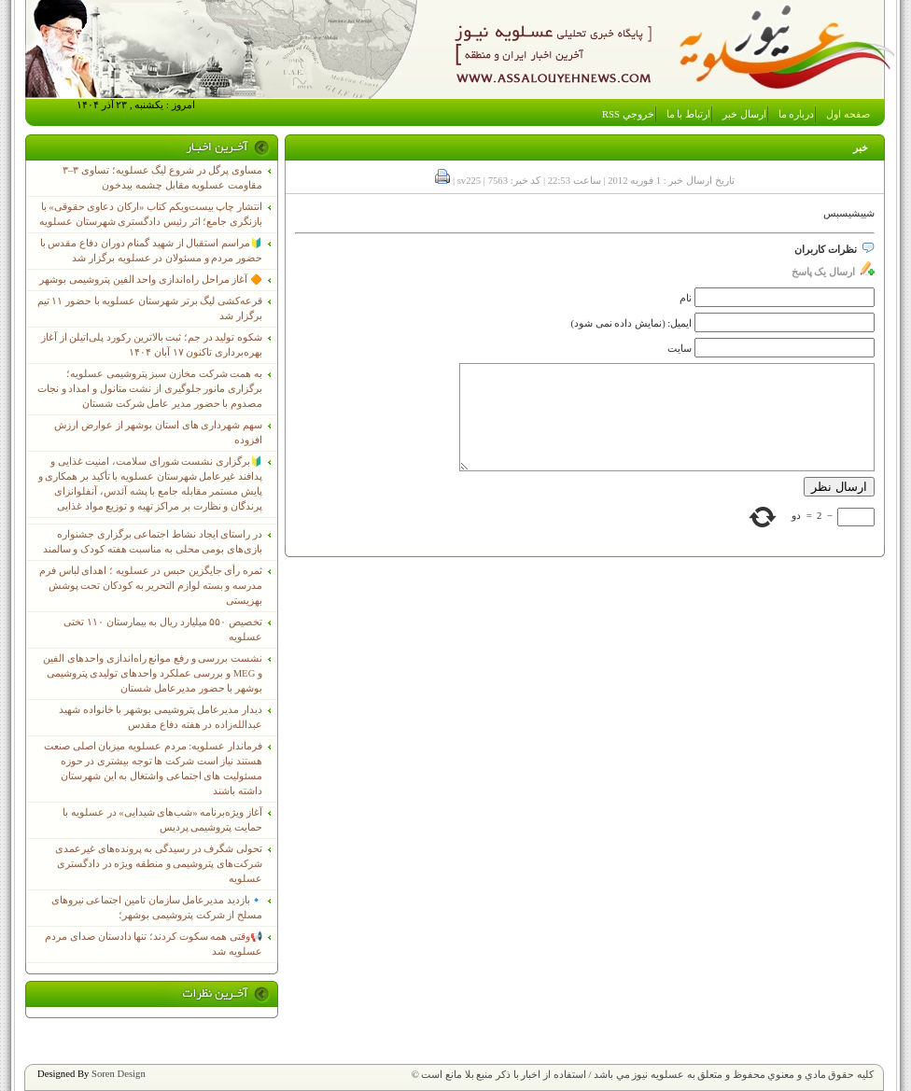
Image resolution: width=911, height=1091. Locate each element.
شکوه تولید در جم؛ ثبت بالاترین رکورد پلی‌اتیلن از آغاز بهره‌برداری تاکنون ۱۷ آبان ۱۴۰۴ (151, 344)
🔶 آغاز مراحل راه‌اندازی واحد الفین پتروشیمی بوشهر (150, 279)
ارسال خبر (744, 114)
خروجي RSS (628, 114)
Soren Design (118, 1074)
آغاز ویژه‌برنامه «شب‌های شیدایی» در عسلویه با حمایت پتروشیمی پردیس (162, 819)
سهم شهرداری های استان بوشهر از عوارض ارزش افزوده (158, 432)
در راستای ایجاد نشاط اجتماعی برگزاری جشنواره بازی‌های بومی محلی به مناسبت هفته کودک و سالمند (152, 541)
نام (686, 298)
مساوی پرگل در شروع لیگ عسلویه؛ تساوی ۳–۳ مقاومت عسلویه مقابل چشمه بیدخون (162, 177)
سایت (679, 348)
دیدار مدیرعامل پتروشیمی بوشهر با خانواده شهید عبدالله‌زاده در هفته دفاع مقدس (160, 717)
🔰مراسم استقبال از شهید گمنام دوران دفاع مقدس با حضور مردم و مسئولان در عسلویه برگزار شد (151, 250)
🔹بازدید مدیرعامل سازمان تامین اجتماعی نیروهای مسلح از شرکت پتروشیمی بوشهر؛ (156, 907)
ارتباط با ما (688, 114)
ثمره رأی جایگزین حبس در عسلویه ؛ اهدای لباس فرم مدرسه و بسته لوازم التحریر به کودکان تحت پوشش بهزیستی (150, 586)
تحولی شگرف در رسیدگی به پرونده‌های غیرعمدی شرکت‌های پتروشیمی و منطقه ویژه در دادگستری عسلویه (158, 864)
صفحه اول (848, 114)
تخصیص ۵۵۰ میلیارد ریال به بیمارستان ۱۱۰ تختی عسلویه (162, 629)
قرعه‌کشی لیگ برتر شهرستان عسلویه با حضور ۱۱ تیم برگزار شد (149, 308)
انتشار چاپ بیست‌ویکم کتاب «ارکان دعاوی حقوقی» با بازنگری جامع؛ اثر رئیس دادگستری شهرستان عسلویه (150, 214)
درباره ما (796, 114)
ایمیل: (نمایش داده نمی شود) (632, 323)
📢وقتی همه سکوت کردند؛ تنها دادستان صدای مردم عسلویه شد (153, 944)
